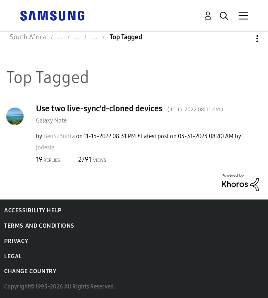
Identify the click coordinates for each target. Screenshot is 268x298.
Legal (13, 256)
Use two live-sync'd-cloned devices (129, 108)
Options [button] (243, 38)
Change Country (30, 271)
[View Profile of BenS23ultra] (59, 136)
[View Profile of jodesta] (45, 147)
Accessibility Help (33, 210)
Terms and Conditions (39, 225)
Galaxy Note (51, 120)
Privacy (16, 241)
